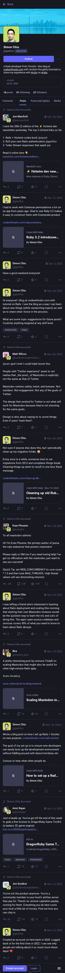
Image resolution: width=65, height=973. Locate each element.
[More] (60, 187)
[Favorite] (34, 187)
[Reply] (6, 187)
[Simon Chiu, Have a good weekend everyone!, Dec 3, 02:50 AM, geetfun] (32, 272)
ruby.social (21, 51)
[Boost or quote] (20, 187)
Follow (29, 58)
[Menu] (58, 59)
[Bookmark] (46, 187)
